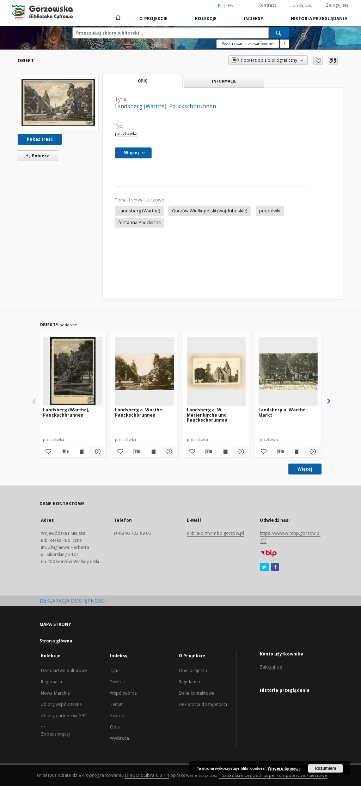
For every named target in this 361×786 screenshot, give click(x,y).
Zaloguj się (337, 5)
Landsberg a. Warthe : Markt (283, 412)
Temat (116, 704)
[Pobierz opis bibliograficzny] (64, 451)
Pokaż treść (40, 139)
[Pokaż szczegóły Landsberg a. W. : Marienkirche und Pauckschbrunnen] (240, 451)
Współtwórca (123, 693)
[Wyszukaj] (279, 32)
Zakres (117, 716)
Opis (115, 727)
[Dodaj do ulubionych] (318, 60)
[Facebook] (275, 567)
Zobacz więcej (55, 734)
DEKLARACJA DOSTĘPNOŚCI (72, 600)
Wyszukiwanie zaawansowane (247, 43)
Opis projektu (193, 670)
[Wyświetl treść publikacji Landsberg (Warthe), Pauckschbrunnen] (81, 451)
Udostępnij (301, 5)
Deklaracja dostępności (203, 704)
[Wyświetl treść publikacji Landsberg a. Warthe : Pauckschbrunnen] (153, 451)
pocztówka (126, 134)
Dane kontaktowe (196, 693)
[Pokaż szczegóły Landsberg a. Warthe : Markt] (312, 451)
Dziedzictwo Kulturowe (64, 670)
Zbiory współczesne (61, 704)
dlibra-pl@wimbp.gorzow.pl (215, 533)
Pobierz (35, 156)
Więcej (305, 469)
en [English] (230, 5)
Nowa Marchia (55, 693)
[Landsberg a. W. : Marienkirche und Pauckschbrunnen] (216, 371)
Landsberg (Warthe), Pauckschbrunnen (66, 412)
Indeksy (253, 19)
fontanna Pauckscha (139, 222)
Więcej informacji (284, 768)
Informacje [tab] (224, 81)
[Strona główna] (118, 18)
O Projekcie (153, 19)
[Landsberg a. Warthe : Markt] (288, 371)
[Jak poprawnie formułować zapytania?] (284, 44)
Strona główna (56, 641)
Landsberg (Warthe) (139, 211)
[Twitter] (264, 567)
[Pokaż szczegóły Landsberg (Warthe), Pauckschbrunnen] (96, 451)
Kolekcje (205, 19)
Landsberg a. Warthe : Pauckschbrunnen (140, 412)
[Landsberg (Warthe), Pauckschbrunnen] (58, 102)
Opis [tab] (142, 81)
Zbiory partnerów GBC (64, 716)
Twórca (117, 682)
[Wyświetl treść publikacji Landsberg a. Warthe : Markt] (296, 451)
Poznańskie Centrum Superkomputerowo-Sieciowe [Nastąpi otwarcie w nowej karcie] (273, 775)
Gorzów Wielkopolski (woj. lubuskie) (209, 211)
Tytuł (115, 670)
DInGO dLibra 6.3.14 (147, 775)
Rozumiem (325, 768)
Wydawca (119, 738)
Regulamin (189, 682)
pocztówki (269, 211)
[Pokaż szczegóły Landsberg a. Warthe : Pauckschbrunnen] (168, 451)
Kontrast (267, 5)
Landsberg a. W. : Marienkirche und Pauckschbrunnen (207, 415)
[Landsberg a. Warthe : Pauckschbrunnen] (144, 371)
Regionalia (51, 682)
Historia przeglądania (319, 19)
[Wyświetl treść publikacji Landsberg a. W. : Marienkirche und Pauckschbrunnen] (224, 451)
